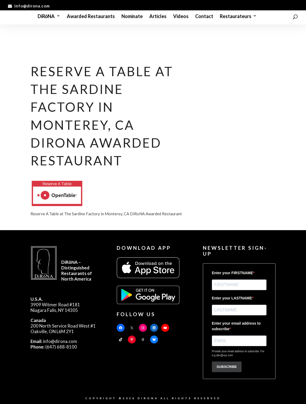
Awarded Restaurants (91, 16)
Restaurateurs (235, 16)
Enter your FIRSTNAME (232, 273)
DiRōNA (46, 16)
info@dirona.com (53, 341)
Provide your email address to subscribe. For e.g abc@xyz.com (238, 353)
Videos (181, 16)
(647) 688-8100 (53, 347)
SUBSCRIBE (227, 367)
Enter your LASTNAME (232, 298)
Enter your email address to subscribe (236, 326)
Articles (158, 16)
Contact (204, 16)
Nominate (132, 16)
